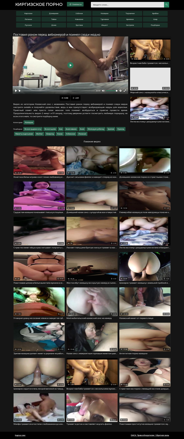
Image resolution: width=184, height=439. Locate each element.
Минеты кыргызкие (24, 134)
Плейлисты (75, 4)
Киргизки (28, 13)
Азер (155, 19)
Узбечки (79, 13)
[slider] (57, 91)
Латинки (28, 19)
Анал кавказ (71, 129)
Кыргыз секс (20, 435)
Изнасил (82, 134)
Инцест (104, 25)
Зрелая (111, 129)
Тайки (53, 19)
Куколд (120, 129)
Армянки (130, 19)
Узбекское (70, 134)
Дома (53, 25)
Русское (28, 25)
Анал (82, 129)
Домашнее (53, 13)
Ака (60, 129)
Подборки (155, 25)
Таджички (130, 13)
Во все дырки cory (33, 129)
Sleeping (50, 134)
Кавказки (79, 19)
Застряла (130, 25)
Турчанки (104, 19)
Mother (39, 134)
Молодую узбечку (96, 129)
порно (38, 4)
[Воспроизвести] (16, 91)
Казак (60, 134)
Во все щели (50, 129)
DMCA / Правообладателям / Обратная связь (150, 435)
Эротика (79, 25)
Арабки (155, 13)
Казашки (104, 13)
